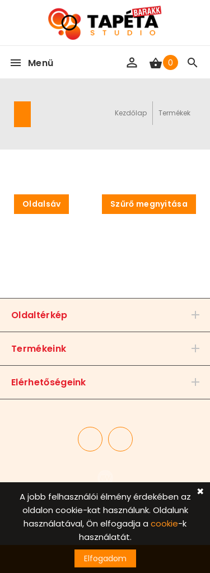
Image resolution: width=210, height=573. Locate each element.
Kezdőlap (131, 113)
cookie (164, 523)
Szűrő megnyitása (149, 203)
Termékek (174, 113)
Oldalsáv (41, 203)
